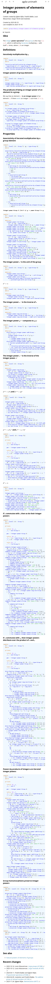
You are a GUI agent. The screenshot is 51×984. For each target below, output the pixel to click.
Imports (7, 32)
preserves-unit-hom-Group (19, 905)
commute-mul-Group (13, 559)
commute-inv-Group (14, 554)
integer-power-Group (12, 83)
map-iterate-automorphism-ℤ (16, 69)
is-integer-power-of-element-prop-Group (19, 108)
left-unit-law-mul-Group (23, 347)
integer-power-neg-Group (15, 370)
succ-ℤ (26, 405)
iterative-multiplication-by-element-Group (20, 64)
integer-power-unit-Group (14, 493)
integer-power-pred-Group (14, 461)
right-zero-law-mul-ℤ (23, 837)
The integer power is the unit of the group (22, 262)
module (6, 28)
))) (14, 172)
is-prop (9, 126)
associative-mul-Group (18, 160)
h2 (16, 152)
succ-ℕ (14, 163)
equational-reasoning (14, 677)
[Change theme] (6, 1)
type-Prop (10, 120)
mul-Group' (15, 426)
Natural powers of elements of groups (19, 958)
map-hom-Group (11, 896)
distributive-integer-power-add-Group (20, 332)
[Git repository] (46, 1)
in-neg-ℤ (28, 247)
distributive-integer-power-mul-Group (18, 671)
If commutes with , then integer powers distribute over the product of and (21, 639)
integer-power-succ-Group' (14, 415)
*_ (18, 468)
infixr (9, 450)
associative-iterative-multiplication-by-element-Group (25, 151)
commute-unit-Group (13, 568)
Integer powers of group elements (17, 73)
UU (24, 117)
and (12, 391)
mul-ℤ (13, 786)
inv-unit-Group (40, 383)
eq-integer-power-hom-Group (15, 937)
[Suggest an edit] (48, 1)
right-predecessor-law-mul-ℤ (32, 815)
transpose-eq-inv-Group (16, 377)
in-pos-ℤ (28, 238)
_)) (16, 182)
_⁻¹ (14, 456)
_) (21, 412)
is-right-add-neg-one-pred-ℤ (26, 465)
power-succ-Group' (19, 232)
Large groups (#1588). (35, 966)
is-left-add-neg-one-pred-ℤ (26, 476)
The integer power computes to (20, 320)
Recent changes (12, 961)
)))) (41, 598)
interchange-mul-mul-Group (19, 714)
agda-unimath (29, 1)
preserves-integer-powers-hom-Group (18, 893)
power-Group (40, 225)
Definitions (9, 49)
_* (12, 479)
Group (20, 60)
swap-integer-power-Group (16, 866)
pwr (8, 447)
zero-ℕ (13, 158)
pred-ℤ (34, 462)
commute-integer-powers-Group (15, 584)
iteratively (24, 43)
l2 (9, 889)
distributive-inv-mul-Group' (22, 685)
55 (12, 456)
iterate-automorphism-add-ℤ (19, 343)
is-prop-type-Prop (13, 129)
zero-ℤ (27, 275)
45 (12, 443)
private (7, 440)
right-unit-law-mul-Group (17, 252)
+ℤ (27, 335)
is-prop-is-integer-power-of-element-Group (20, 123)
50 (12, 450)
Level (11, 60)
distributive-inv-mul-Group (23, 256)
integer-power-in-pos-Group (16, 235)
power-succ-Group (29, 258)
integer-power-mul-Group (15, 799)
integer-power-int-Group (15, 222)
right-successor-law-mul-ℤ (31, 849)
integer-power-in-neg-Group (16, 244)
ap (9, 164)
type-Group (10, 66)
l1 (6, 397)
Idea (5, 35)
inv (8, 160)
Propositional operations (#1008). (17, 975)
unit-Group (37, 275)
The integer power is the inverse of (20, 302)
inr (9, 182)
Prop (25, 110)
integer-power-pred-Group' (14, 471)
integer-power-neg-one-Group (17, 314)
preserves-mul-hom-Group (16, 901)
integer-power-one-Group (15, 295)
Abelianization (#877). (31, 981)
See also (7, 953)
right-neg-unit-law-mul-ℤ (27, 804)
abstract (8, 220)
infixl (9, 443)
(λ (25, 113)
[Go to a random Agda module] (13, 1)
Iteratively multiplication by (15, 54)
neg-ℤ (27, 373)
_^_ (15, 450)
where (7, 61)
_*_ (15, 443)
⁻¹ (44, 473)
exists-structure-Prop (14, 113)
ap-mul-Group (12, 500)
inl (9, 158)
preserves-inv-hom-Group (18, 904)
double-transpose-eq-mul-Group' (24, 715)
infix (8, 456)
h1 (14, 152)
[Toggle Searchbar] (9, 1)
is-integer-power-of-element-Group (17, 116)
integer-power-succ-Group (14, 402)
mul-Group (10, 155)
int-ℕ (27, 225)
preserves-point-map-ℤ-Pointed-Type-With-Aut (24, 278)
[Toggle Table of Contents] (2, 1)
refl (8, 184)
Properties (9, 133)
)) (18, 163)
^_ (13, 465)
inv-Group (32, 160)
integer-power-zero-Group (16, 273)
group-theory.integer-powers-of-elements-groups (26, 28)
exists (19, 98)
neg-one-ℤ (28, 315)
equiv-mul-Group (35, 69)
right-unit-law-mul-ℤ (25, 840)
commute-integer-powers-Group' (16, 547)
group (31, 41)
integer (8, 41)
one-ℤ (26, 296)
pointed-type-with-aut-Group (21, 279)
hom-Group (13, 938)
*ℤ (26, 813)
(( (11, 468)
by (10, 682)
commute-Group (11, 550)
